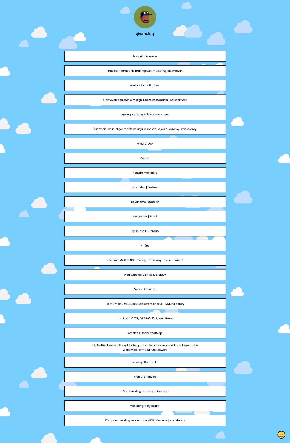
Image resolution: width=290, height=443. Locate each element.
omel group (145, 143)
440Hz (145, 245)
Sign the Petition (145, 377)
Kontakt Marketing (145, 173)
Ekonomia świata (145, 289)
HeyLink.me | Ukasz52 (145, 202)
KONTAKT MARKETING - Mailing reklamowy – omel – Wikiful (145, 260)
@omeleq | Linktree (145, 187)
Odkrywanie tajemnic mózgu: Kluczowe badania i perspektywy (145, 100)
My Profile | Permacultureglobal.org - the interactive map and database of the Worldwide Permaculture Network (145, 347)
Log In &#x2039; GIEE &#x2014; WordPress (145, 318)
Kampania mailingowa (145, 85)
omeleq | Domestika (145, 362)
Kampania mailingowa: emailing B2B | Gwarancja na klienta (145, 420)
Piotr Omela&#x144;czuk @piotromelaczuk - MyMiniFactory (145, 304)
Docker (145, 158)
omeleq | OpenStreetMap (145, 333)
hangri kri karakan (145, 56)
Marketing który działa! (145, 406)
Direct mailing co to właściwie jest (145, 391)
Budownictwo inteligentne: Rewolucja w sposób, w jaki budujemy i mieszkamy (145, 129)
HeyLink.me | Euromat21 (145, 231)
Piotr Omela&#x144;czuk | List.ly (145, 275)
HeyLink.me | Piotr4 (145, 216)
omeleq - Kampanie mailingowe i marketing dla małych (145, 71)
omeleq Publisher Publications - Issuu (145, 114)
